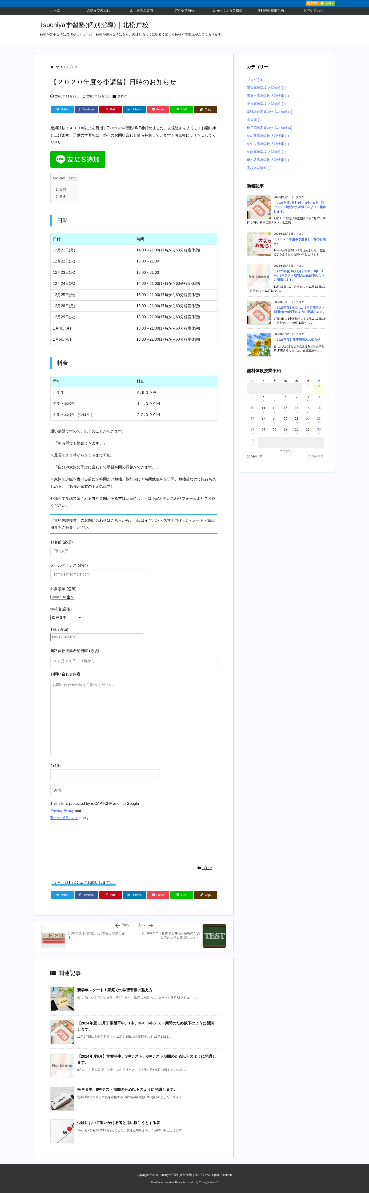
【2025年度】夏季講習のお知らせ (297, 339)
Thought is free (208, 1182)
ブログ (73, 67)
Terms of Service (64, 818)
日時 (61, 189)
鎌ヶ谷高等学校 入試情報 (268, 160)
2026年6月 (316, 457)
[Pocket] (158, 109)
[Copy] (205, 109)
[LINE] (181, 109)
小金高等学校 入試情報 (266, 104)
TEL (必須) (96, 633)
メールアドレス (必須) (99, 569)
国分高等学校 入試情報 (266, 88)
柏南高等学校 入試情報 (266, 152)
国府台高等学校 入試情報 (268, 96)
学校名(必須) (61, 609)
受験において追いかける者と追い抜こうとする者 (118, 1123)
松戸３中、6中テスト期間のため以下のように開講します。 (127, 1090)
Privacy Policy (62, 811)
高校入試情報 (259, 168)
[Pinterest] (110, 109)
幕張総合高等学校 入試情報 (269, 112)
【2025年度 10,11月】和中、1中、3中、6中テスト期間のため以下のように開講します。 (299, 276)
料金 (61, 196)
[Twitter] (62, 109)
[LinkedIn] (134, 109)
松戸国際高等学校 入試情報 (269, 128)
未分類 (254, 120)
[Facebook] (86, 109)
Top (56, 67)
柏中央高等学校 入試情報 (268, 144)
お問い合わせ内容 (65, 674)
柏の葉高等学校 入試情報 (268, 136)
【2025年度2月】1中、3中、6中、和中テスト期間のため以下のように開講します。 (300, 207)
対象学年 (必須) (63, 589)
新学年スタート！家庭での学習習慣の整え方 (114, 990)
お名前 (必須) (99, 546)
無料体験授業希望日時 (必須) (74, 651)
